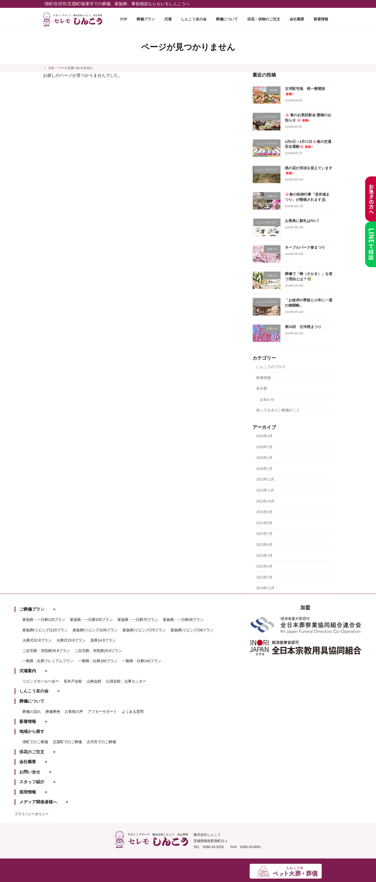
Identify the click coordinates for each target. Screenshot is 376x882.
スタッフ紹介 (31, 782)
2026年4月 (264, 436)
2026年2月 (264, 458)
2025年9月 (264, 512)
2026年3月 (264, 447)
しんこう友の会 (34, 691)
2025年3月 (264, 577)
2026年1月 (264, 469)
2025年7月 (264, 534)
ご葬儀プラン (31, 609)
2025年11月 (265, 490)
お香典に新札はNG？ (302, 221)
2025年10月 (265, 501)
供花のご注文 (31, 752)
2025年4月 (264, 566)
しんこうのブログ (270, 367)
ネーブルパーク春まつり (305, 247)
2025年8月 (264, 523)
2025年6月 (264, 545)
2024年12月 (265, 588)
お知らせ (267, 399)
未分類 (261, 388)
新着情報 (263, 377)
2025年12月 (265, 479)
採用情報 (27, 792)
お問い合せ (29, 772)
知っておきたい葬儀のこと (278, 410)
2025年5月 (264, 555)
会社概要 (27, 762)
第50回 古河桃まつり (303, 327)
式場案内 (27, 671)
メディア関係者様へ (38, 802)
